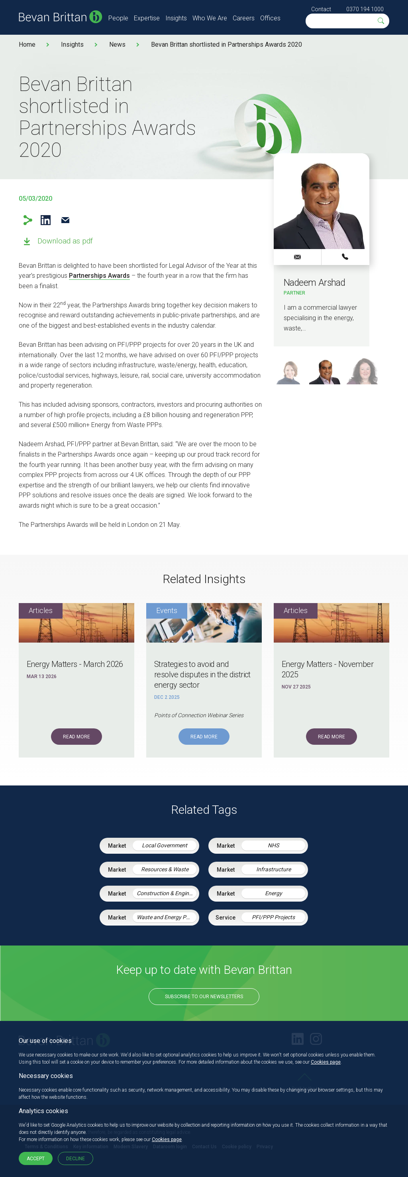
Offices (270, 18)
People (118, 18)
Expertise (147, 18)
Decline (75, 1158)
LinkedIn (46, 220)
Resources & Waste (164, 869)
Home (27, 44)
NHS (273, 845)
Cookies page (326, 1062)
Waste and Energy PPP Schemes (166, 917)
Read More (76, 737)
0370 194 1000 (365, 9)
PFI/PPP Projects (273, 917)
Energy (273, 893)
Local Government (164, 845)
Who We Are (209, 18)
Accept (36, 1158)
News (117, 44)
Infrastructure (273, 869)
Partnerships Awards (99, 275)
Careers (244, 18)
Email (65, 220)
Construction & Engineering (166, 893)
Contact (321, 9)
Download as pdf (65, 240)
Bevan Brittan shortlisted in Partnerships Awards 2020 (226, 44)
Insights (176, 18)
